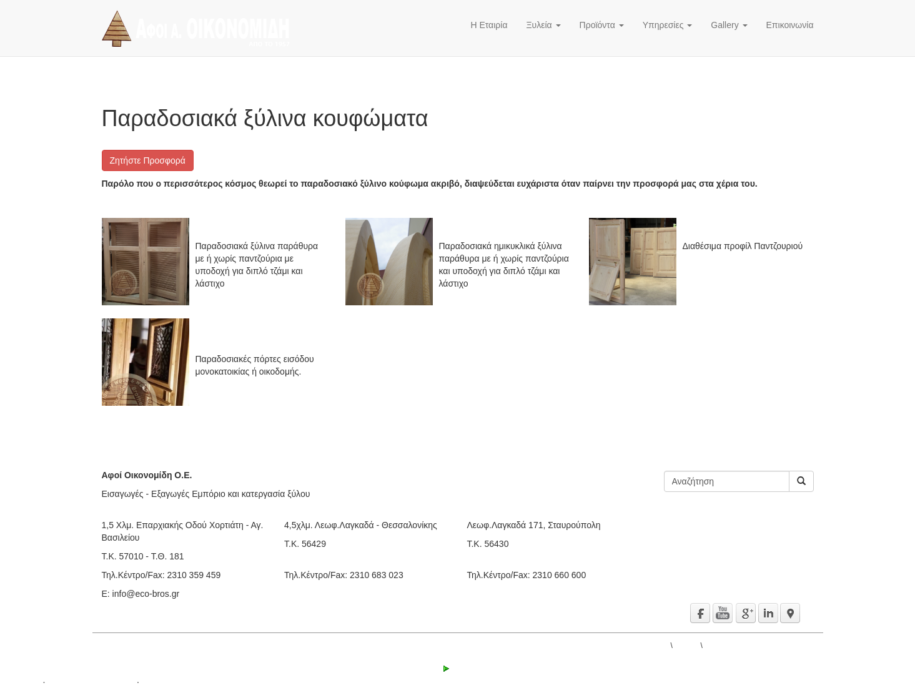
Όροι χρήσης (167, 682)
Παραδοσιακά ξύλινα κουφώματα (759, 645)
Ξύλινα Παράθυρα (230, 230)
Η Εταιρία (488, 25)
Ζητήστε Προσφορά (147, 160)
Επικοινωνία (790, 25)
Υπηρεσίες (668, 25)
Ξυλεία (544, 25)
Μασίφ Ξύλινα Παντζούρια (733, 230)
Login (457, 669)
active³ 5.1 (20, 682)
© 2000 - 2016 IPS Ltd (90, 682)
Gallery (729, 25)
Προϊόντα (602, 25)
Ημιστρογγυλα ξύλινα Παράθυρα (501, 230)
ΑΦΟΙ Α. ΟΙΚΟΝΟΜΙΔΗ (629, 645)
